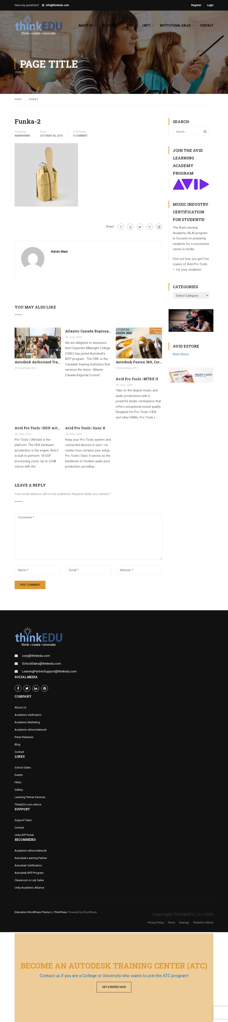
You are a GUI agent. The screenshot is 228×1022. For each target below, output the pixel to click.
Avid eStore (181, 355)
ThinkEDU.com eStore (28, 805)
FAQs (18, 783)
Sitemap (184, 923)
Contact (206, 25)
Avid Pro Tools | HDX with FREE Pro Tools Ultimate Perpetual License (38, 429)
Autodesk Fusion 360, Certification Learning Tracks (139, 363)
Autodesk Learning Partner (31, 859)
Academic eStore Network (31, 730)
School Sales (23, 768)
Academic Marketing (27, 723)
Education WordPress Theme (32, 913)
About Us (20, 708)
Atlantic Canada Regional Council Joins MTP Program (88, 332)
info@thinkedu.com (57, 5)
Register (196, 5)
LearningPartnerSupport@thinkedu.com (49, 672)
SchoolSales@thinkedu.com (41, 665)
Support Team (23, 821)
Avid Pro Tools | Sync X (85, 429)
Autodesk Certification (28, 866)
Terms (171, 923)
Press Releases (24, 738)
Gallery (19, 790)
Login (210, 5)
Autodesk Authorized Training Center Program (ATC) (38, 363)
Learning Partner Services (30, 798)
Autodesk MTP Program (29, 873)
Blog (17, 745)
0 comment (80, 136)
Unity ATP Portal (24, 836)
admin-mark (22, 136)
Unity (146, 25)
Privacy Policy (156, 923)
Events (19, 776)
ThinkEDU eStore (203, 923)
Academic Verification (28, 715)
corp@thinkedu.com (36, 657)
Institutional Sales (175, 25)
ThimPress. (60, 913)
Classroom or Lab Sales (29, 881)
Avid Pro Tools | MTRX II (137, 380)
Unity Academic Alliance (29, 888)
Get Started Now (114, 987)
